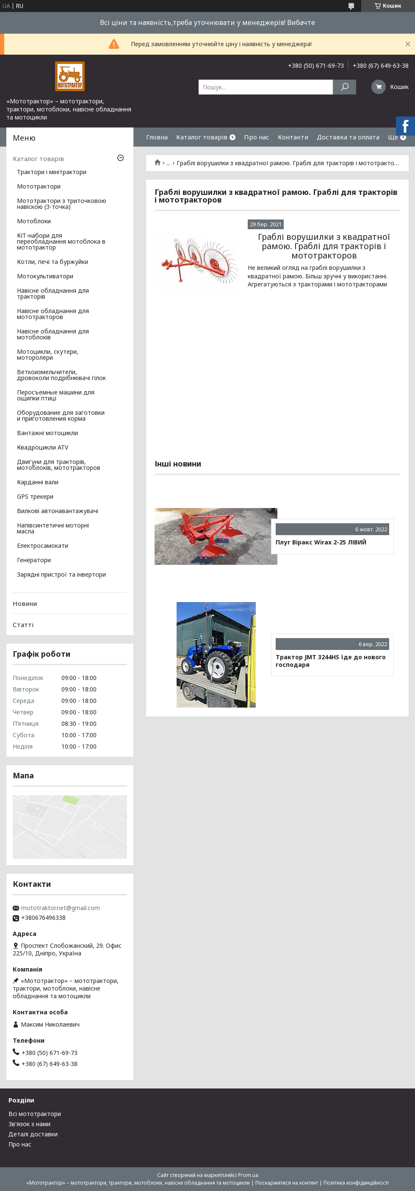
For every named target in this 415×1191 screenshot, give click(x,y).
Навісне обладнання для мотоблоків (53, 334)
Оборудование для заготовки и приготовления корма (61, 416)
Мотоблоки (34, 221)
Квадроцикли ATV (42, 447)
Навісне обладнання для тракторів (53, 294)
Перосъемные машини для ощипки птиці (55, 395)
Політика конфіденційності (356, 1182)
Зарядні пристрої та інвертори (61, 575)
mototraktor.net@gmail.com (60, 908)
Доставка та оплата (348, 137)
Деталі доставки (33, 1134)
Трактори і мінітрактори (51, 172)
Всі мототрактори (34, 1114)
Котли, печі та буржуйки (52, 262)
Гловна (157, 137)
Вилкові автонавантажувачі (57, 511)
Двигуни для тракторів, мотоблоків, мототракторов (58, 465)
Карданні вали (37, 482)
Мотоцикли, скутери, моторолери (47, 355)
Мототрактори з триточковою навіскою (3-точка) (61, 204)
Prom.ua (248, 1175)
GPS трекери (35, 497)
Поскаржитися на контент (286, 1182)
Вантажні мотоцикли (47, 433)
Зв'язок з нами (29, 1124)
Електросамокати (42, 546)
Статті (23, 624)
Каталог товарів (201, 137)
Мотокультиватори (45, 276)
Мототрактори (39, 186)
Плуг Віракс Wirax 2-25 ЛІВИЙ (321, 542)
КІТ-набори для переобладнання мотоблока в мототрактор (61, 242)
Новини (25, 603)
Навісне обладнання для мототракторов (53, 314)
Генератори (34, 560)
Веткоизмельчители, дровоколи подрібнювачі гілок (61, 375)
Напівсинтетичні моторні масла (53, 528)
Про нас (256, 137)
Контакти (293, 137)
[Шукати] (344, 87)
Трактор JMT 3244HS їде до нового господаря (331, 660)
